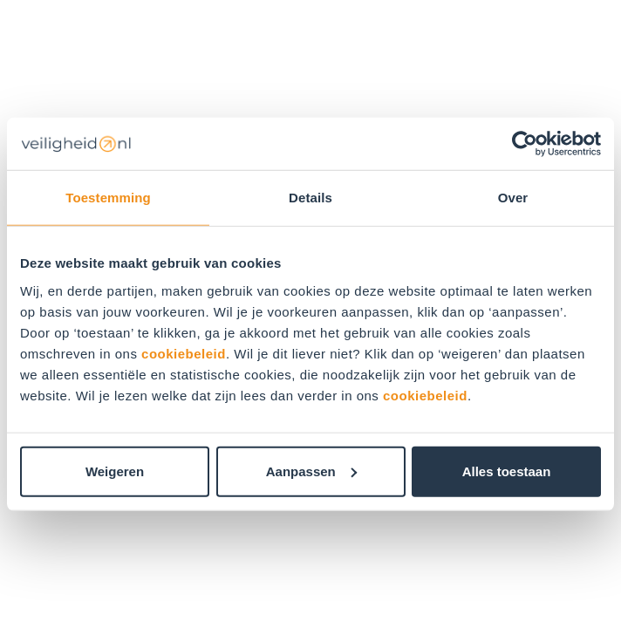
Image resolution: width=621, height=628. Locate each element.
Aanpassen (311, 470)
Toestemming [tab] (108, 197)
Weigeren (114, 470)
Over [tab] (513, 197)
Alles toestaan (506, 470)
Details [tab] (310, 197)
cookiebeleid (183, 352)
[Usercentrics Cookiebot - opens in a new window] (524, 144)
